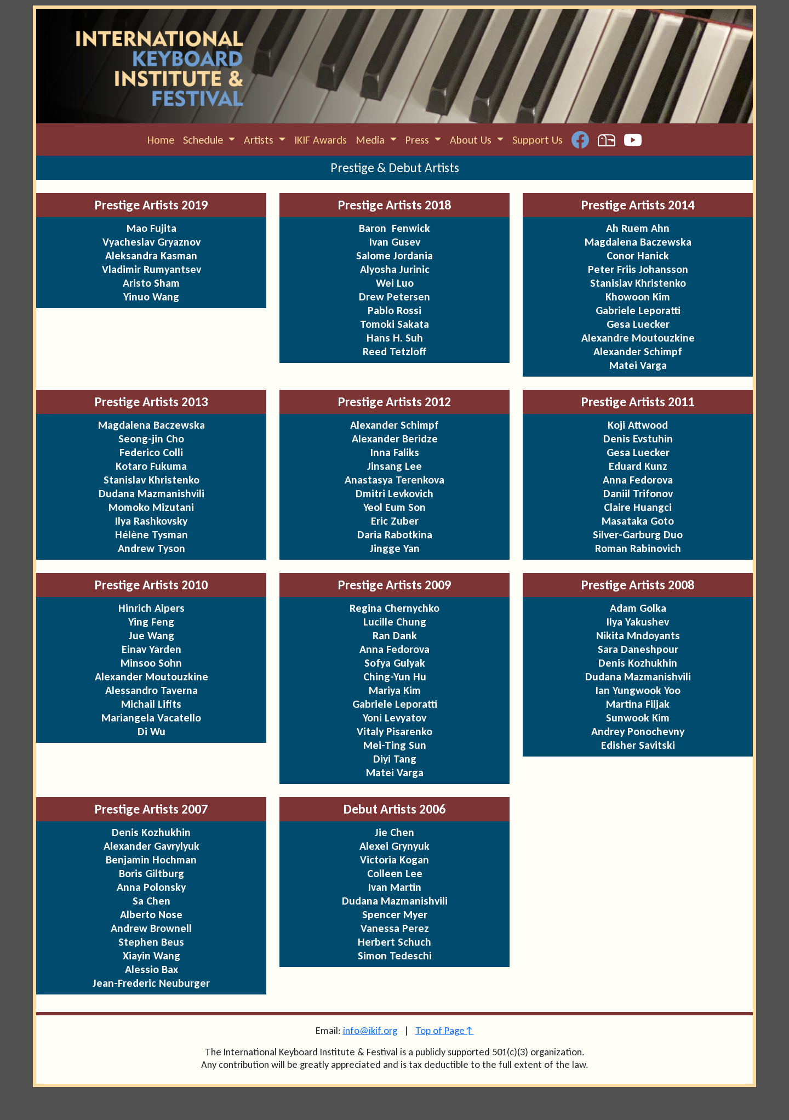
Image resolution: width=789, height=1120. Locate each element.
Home (160, 139)
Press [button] (418, 139)
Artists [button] (260, 139)
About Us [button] (472, 139)
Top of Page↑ (444, 1030)
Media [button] (371, 139)
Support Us (537, 139)
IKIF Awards (320, 139)
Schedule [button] (204, 139)
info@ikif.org (370, 1030)
